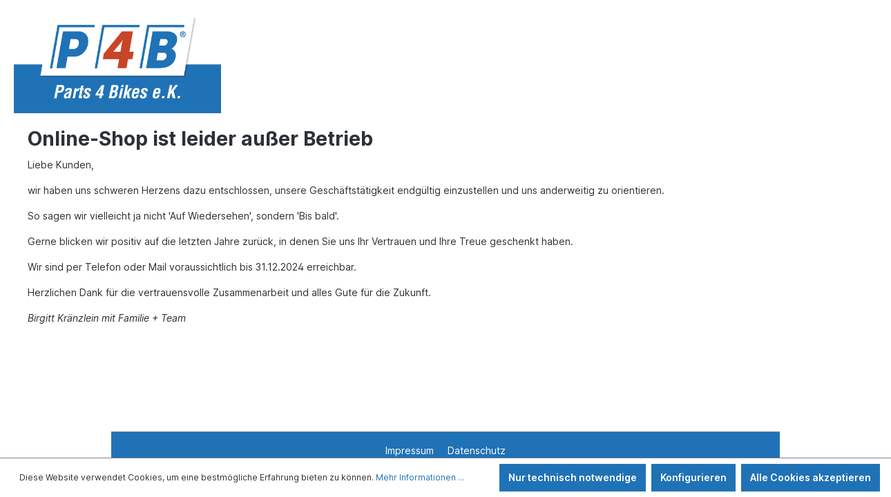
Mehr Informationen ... (420, 477)
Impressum (411, 450)
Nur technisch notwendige (572, 477)
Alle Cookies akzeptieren (810, 477)
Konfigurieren (693, 477)
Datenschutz (477, 450)
